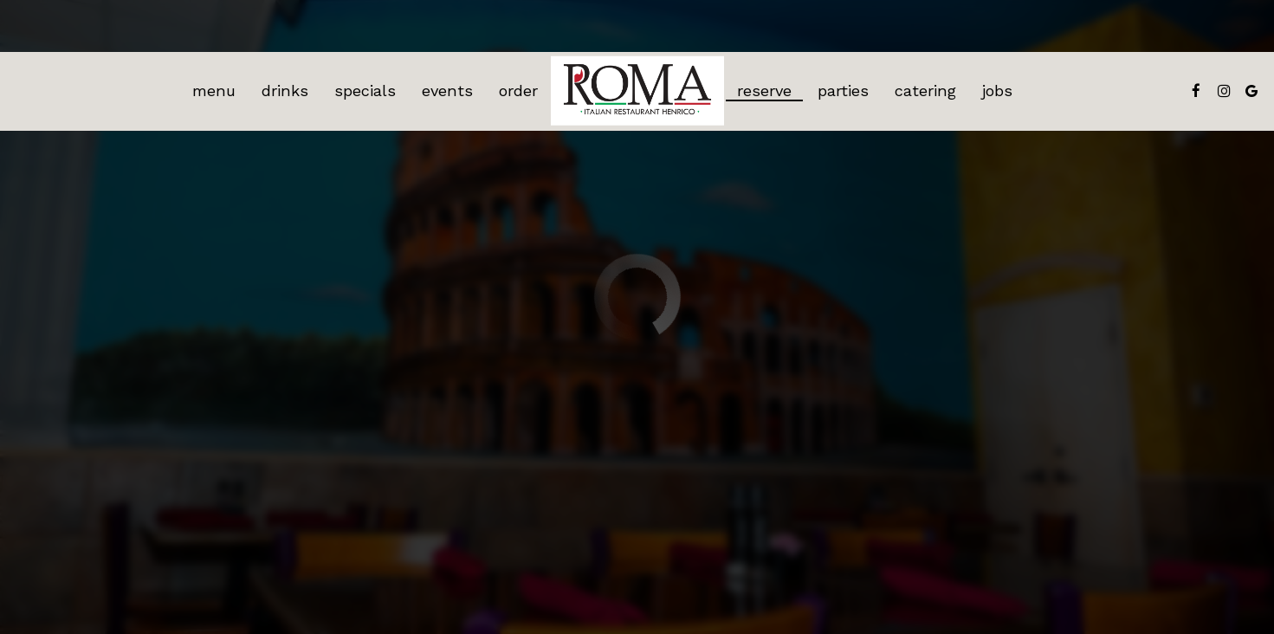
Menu (214, 91)
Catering (925, 91)
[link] (637, 91)
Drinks (285, 91)
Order (518, 91)
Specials (365, 91)
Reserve (764, 91)
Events (447, 91)
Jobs (997, 91)
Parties (843, 91)
